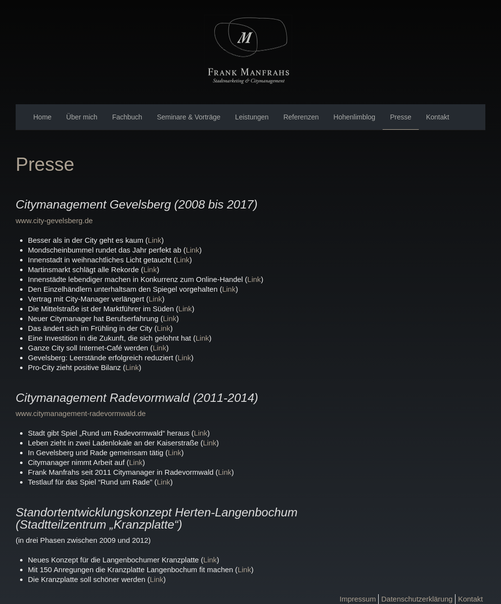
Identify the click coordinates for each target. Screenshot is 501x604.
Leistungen (252, 117)
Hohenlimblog (355, 117)
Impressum (358, 599)
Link (154, 240)
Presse (400, 117)
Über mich (81, 117)
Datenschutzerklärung (417, 599)
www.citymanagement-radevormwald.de (81, 413)
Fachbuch (127, 117)
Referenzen (301, 117)
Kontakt (437, 117)
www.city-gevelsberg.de (54, 220)
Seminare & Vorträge (189, 117)
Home (42, 117)
